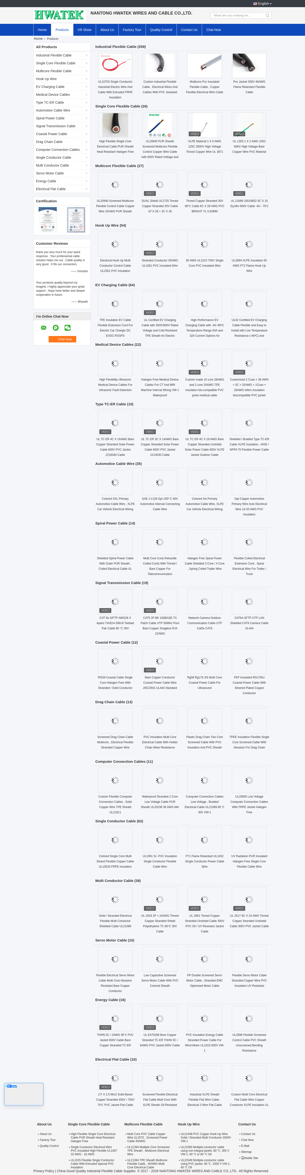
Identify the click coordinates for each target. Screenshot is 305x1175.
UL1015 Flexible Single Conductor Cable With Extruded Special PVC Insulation (92, 1164)
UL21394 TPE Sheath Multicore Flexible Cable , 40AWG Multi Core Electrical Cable (147, 1164)
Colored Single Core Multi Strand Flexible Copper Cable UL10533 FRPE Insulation (115, 861)
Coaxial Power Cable (51, 134)
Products (62, 30)
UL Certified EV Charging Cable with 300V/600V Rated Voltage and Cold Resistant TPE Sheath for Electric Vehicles (160, 330)
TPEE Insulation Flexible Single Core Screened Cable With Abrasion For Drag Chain (249, 742)
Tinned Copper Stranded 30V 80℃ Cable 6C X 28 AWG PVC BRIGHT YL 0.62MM (204, 206)
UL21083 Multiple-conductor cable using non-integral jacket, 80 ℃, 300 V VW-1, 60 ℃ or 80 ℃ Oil (205, 1150)
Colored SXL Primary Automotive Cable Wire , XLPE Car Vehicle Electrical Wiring (115, 504)
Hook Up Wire (46, 79)
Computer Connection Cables (58, 150)
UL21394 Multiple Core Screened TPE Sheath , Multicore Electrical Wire (148, 1150)
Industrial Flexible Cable (53, 55)
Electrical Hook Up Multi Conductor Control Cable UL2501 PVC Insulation (115, 266)
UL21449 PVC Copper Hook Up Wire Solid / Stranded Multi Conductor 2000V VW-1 (206, 1137)
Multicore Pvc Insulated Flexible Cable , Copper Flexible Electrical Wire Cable (204, 87)
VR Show (85, 30)
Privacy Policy (43, 1171)
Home (42, 30)
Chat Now (213, 30)
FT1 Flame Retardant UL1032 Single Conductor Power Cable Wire (204, 861)
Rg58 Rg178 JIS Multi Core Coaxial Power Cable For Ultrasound (204, 683)
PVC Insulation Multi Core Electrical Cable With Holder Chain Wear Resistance (160, 742)
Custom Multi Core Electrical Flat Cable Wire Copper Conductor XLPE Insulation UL (249, 1100)
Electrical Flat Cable (51, 189)
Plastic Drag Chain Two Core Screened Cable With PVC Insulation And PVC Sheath (204, 742)
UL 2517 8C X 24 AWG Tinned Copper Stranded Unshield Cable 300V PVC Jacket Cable (249, 921)
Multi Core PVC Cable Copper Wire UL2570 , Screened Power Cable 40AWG (147, 1137)
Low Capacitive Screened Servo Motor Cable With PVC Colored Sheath (160, 980)
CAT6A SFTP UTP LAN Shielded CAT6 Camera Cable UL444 (249, 623)
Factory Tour (132, 30)
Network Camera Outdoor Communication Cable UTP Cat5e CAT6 (204, 623)
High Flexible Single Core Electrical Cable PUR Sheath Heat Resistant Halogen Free (115, 146)
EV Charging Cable (50, 87)
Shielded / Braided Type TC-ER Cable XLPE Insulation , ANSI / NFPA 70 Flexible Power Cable (249, 444)
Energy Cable (46, 181)
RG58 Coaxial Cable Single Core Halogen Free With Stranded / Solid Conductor (115, 683)
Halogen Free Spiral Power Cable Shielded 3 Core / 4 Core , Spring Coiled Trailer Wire (204, 563)
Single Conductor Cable (53, 157)
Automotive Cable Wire (53, 110)
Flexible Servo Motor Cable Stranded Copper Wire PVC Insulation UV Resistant (249, 980)
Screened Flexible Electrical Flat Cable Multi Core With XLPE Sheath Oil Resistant (160, 1100)
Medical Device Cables (53, 95)
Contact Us (189, 30)
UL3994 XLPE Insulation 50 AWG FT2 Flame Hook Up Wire (249, 266)
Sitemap (246, 1152)
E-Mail (245, 1146)
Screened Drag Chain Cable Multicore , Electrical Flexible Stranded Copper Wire (115, 742)
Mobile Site (249, 1158)
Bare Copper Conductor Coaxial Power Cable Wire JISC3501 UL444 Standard (160, 683)
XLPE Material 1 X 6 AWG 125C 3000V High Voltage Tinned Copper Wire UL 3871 (204, 146)
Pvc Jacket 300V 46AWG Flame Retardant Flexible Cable (249, 87)
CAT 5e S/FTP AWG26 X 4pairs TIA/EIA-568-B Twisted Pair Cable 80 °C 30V (115, 623)
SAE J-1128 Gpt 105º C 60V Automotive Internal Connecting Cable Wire (160, 504)
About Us (107, 30)
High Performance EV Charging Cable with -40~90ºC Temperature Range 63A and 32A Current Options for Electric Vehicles (204, 330)
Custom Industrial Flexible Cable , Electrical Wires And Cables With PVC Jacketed (160, 87)
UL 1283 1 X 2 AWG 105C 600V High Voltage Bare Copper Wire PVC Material (249, 146)
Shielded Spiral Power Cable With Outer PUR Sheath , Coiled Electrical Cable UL (115, 563)
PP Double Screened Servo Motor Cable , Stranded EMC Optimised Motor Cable (204, 980)
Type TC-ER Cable (50, 102)
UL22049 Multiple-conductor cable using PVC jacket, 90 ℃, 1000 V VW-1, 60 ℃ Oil (205, 1164)
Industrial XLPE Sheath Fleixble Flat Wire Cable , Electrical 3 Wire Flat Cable (204, 1100)
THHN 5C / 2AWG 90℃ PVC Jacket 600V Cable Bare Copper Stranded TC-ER (115, 1040)
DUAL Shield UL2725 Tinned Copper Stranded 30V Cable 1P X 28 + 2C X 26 (160, 206)
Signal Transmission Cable (56, 126)
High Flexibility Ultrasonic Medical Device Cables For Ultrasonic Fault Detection (115, 385)
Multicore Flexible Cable (53, 71)
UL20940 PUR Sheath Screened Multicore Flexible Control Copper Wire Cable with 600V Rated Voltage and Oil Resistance (160, 152)
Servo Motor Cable (50, 173)
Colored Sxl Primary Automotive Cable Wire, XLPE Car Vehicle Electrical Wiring (205, 504)
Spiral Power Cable (50, 118)
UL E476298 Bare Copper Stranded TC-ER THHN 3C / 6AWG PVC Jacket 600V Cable (160, 1040)
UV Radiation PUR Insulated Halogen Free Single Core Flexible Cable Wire (249, 861)
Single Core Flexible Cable (56, 63)
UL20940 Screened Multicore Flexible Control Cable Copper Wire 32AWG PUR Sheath (115, 206)
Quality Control (161, 30)
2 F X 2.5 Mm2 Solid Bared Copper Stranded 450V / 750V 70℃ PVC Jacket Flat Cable (115, 1100)
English (263, 3)
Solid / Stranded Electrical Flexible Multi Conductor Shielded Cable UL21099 (115, 921)
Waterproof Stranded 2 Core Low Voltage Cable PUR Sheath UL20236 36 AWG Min (160, 802)
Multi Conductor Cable (52, 165)
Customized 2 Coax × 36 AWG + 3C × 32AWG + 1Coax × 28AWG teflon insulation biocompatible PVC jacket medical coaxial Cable (249, 390)
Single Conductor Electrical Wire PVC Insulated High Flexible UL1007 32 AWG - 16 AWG (94, 1150)
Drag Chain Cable (49, 142)
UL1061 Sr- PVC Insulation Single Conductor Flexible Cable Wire (160, 861)
